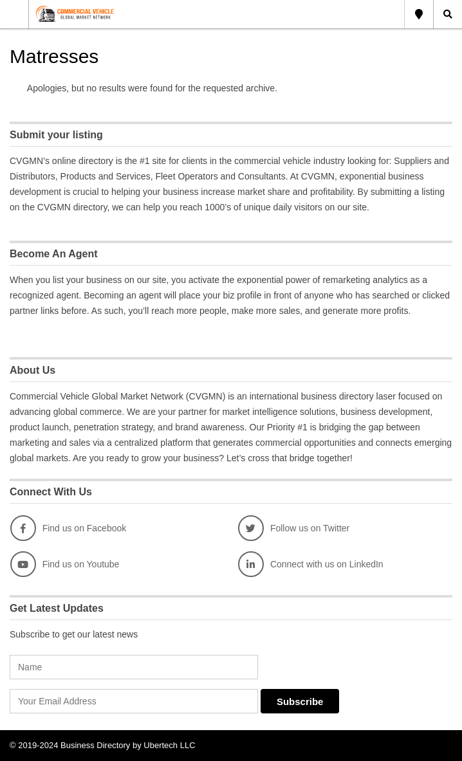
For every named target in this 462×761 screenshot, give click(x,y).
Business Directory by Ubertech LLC (128, 745)
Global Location (419, 14)
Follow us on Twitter (293, 528)
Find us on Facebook (68, 528)
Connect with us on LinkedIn (310, 564)
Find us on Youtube (65, 564)
